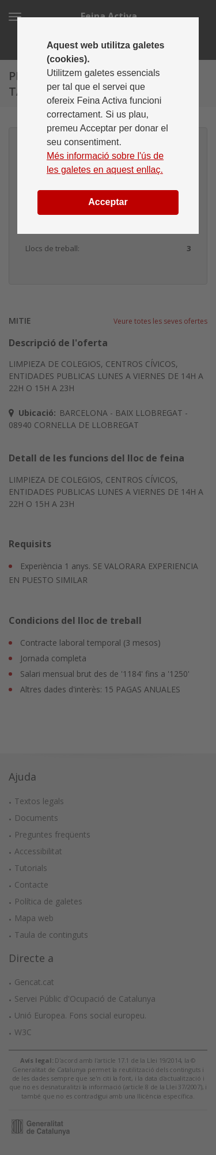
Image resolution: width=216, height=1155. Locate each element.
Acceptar (107, 202)
